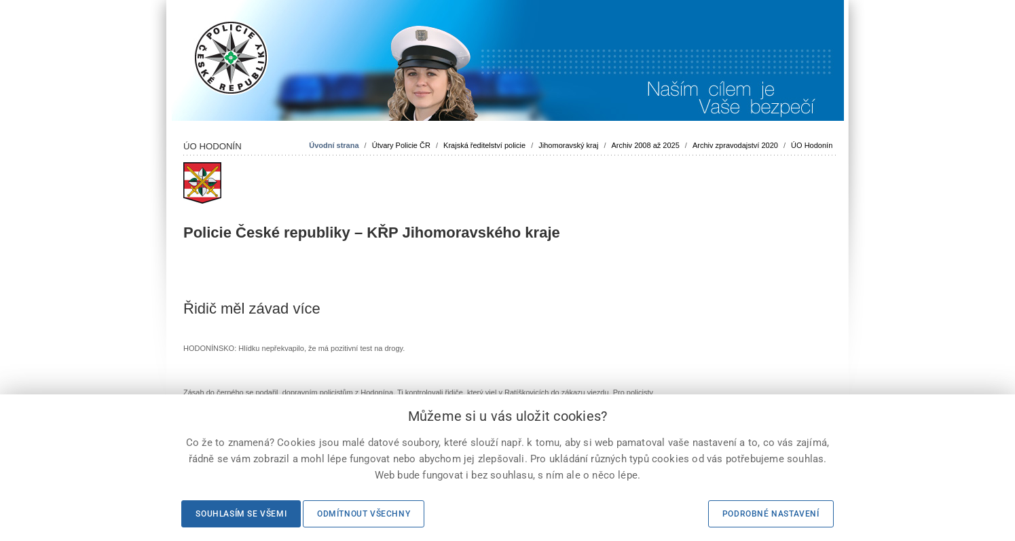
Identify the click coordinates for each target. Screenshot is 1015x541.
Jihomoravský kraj (568, 145)
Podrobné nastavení (770, 514)
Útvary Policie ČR (401, 145)
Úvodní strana (333, 145)
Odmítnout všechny (363, 514)
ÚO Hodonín (811, 145)
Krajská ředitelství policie (484, 145)
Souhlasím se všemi (241, 514)
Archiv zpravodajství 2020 (735, 145)
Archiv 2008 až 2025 (646, 145)
